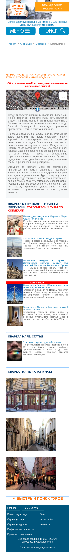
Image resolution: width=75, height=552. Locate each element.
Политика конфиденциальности (37, 547)
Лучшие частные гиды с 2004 (29, 9)
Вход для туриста (52, 8)
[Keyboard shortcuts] (25, 108)
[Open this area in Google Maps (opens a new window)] (13, 107)
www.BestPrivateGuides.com (37, 541)
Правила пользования (19, 534)
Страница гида (15, 519)
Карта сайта (46, 519)
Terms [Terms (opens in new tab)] (65, 108)
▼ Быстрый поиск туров (37, 499)
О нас (43, 514)
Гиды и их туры (31, 508)
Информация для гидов (20, 529)
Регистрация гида (17, 514)
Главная (12, 508)
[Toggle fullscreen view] (63, 96)
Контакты (45, 524)
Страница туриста (52, 5)
